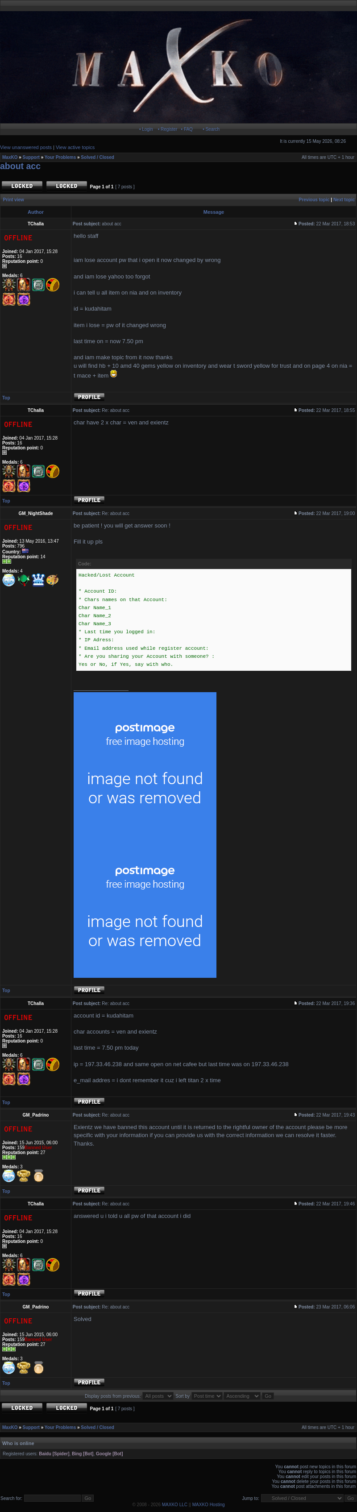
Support (31, 157)
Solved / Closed (97, 157)
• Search (211, 129)
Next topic (344, 199)
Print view (13, 199)
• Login (146, 129)
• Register (168, 129)
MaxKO (9, 157)
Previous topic (314, 199)
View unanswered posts (26, 147)
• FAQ (187, 129)
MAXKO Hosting (208, 1504)
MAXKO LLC (174, 1504)
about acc (20, 166)
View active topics (75, 147)
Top (6, 397)
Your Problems (60, 157)
